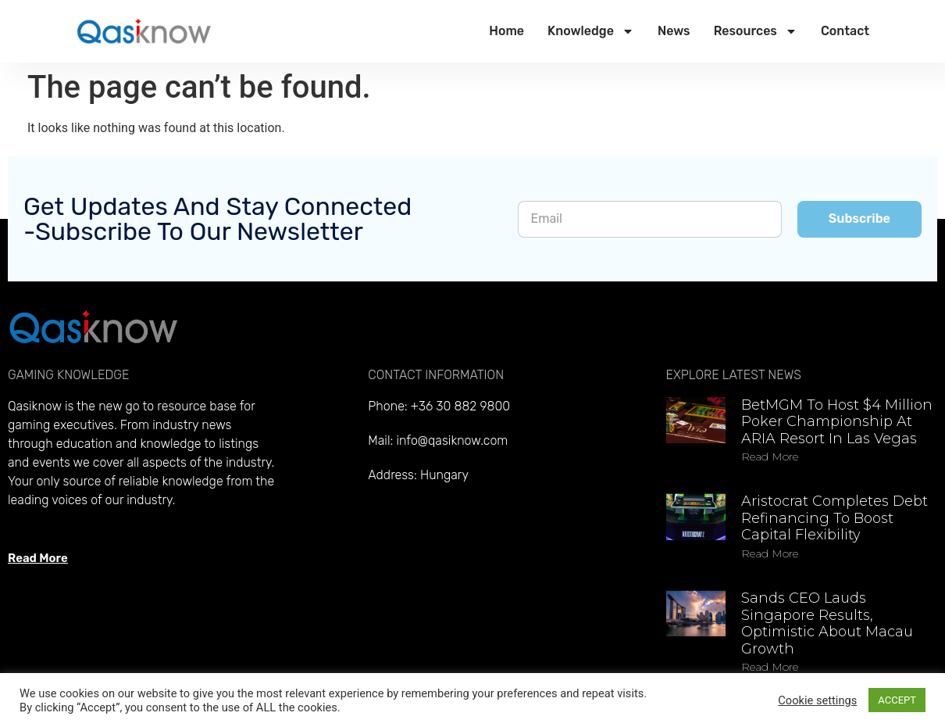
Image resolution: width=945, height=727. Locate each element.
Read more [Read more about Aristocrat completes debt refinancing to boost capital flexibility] (769, 553)
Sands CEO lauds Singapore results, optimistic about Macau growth (827, 623)
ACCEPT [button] (897, 700)
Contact (845, 30)
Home (506, 30)
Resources (755, 31)
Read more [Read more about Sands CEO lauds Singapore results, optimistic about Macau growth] (769, 667)
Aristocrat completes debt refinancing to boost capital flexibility (834, 517)
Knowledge (590, 31)
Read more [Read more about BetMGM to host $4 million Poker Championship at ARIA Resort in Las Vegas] (769, 456)
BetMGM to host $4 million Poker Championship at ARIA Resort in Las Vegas (837, 421)
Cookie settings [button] (817, 700)
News (674, 30)
